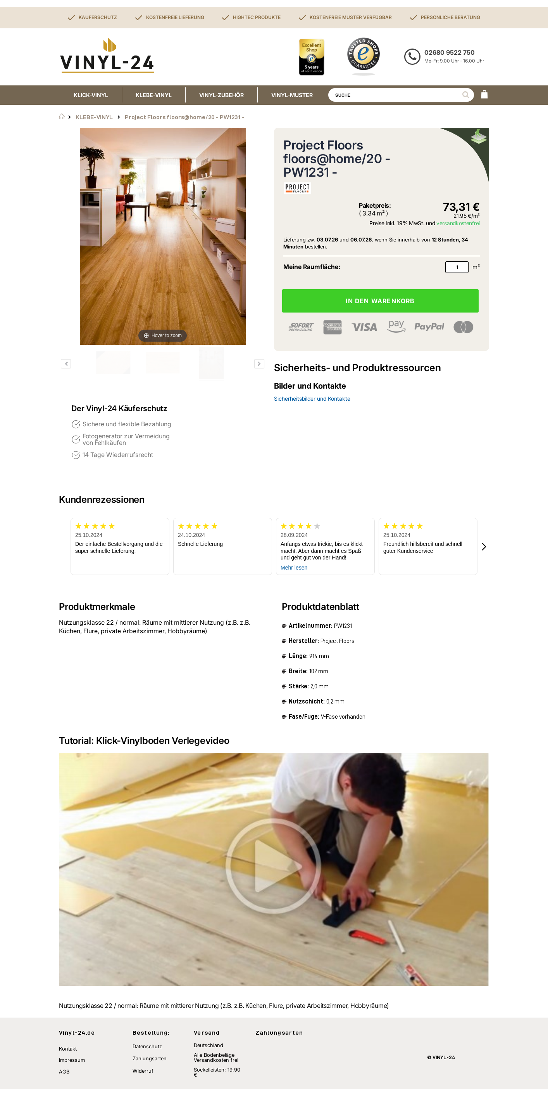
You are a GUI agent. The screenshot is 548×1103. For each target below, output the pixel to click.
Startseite (62, 116)
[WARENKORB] (484, 95)
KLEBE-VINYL (94, 117)
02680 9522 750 (449, 52)
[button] (484, 546)
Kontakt (68, 1063)
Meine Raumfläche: (311, 267)
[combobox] (401, 95)
